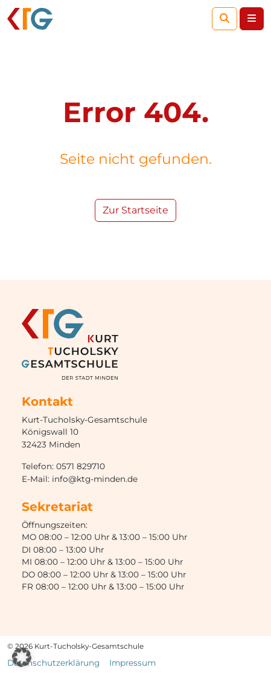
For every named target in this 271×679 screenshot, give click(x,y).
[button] (21, 657)
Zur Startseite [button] (135, 210)
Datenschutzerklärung (53, 663)
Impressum (132, 663)
